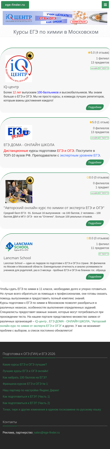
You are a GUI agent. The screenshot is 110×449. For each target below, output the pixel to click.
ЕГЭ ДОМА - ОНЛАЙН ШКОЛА (29, 144)
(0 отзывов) (101, 177)
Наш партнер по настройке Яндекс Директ (31, 390)
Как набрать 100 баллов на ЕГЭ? (25, 377)
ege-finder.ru (15, 4)
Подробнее (94, 107)
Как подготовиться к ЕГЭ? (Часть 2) (26, 403)
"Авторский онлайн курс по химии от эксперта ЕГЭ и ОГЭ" (54, 207)
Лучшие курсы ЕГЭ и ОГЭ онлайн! (25, 371)
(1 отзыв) (103, 122)
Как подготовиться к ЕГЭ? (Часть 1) (26, 396)
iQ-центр (11, 86)
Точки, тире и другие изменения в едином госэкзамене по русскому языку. (52, 409)
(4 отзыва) (102, 52)
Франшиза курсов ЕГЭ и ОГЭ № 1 (25, 383)
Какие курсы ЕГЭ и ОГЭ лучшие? (25, 364)
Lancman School (17, 257)
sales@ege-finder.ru (47, 432)
